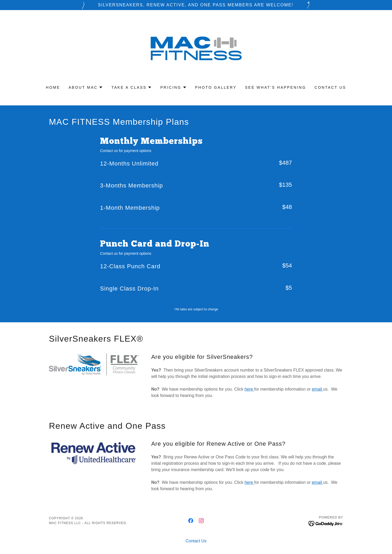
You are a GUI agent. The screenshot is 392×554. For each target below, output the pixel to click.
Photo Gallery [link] (216, 87)
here (249, 389)
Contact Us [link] (330, 87)
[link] (196, 51)
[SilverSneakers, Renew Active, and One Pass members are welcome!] (196, 5)
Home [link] (53, 87)
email (317, 389)
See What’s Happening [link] (275, 87)
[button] (86, 87)
